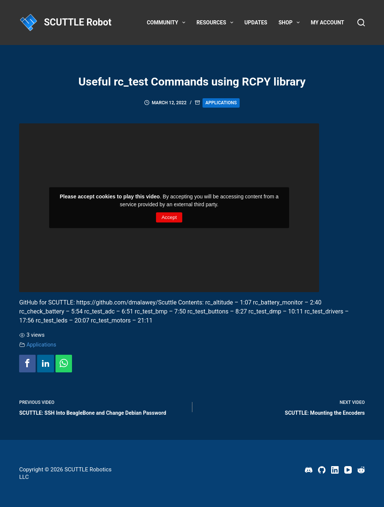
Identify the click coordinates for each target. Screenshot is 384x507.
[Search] (361, 22)
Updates (255, 23)
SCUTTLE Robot (77, 22)
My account (327, 23)
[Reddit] (361, 470)
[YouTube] (348, 470)
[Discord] (308, 470)
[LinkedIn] (335, 470)
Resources (216, 22)
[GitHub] (322, 470)
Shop (291, 22)
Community (167, 22)
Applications (221, 102)
